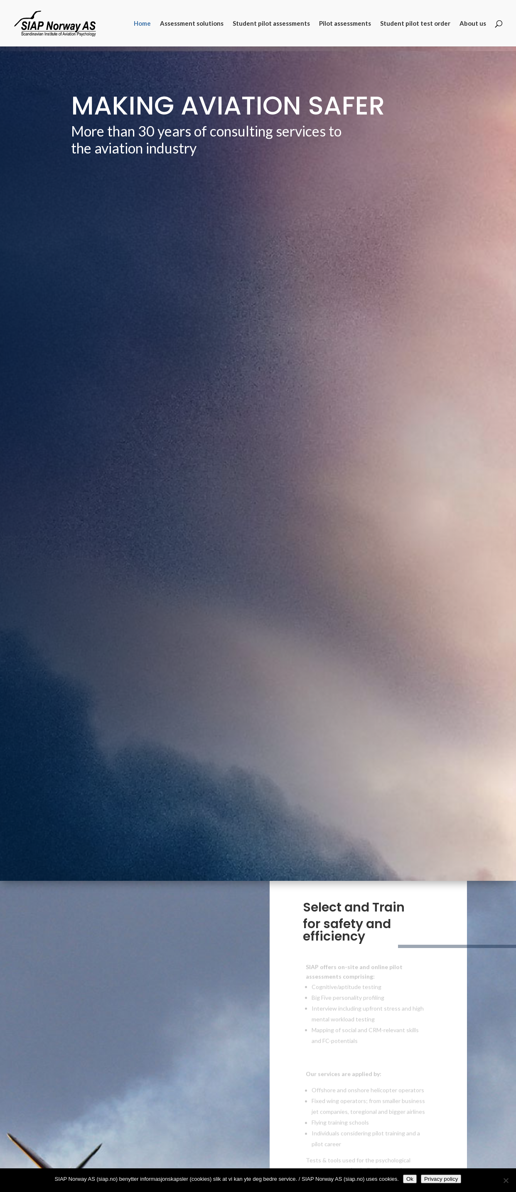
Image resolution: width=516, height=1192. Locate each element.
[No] (505, 1180)
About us (472, 23)
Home (142, 23)
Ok (409, 1179)
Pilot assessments (345, 23)
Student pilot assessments (271, 23)
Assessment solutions (192, 23)
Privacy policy (441, 1179)
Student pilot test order (415, 23)
